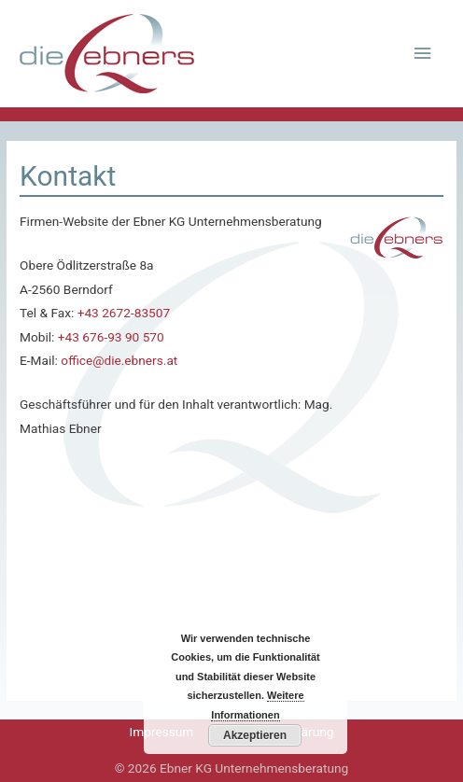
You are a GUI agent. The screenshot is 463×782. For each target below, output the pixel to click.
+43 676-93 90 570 (111, 336)
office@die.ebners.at (119, 360)
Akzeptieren (255, 735)
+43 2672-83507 (123, 312)
